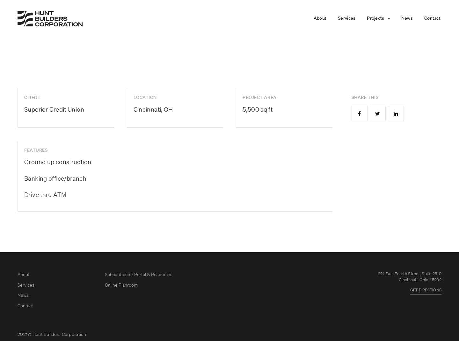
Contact (432, 18)
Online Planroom (121, 285)
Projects (375, 18)
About (320, 18)
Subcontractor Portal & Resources (138, 275)
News (407, 18)
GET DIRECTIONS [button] (425, 290)
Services (346, 18)
